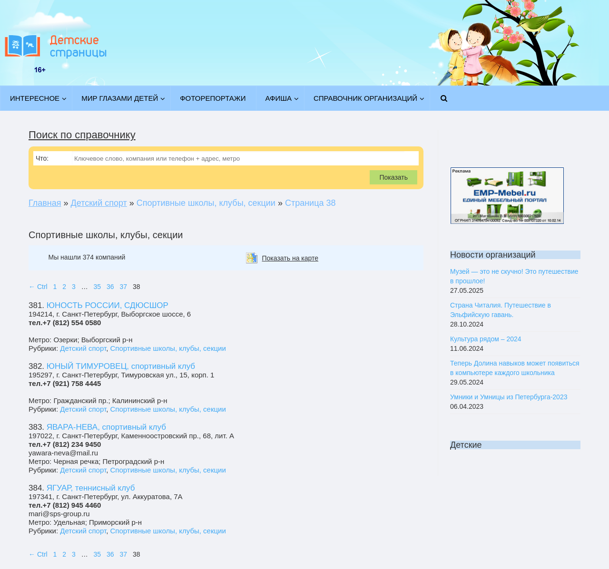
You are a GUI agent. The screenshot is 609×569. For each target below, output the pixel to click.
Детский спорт (99, 203)
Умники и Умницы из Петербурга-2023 (508, 397)
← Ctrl (38, 286)
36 (110, 286)
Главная (45, 203)
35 (97, 286)
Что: (42, 158)
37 (123, 286)
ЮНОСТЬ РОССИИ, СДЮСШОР (107, 305)
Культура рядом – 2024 (485, 339)
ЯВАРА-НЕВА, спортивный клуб (106, 427)
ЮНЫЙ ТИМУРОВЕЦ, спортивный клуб (121, 366)
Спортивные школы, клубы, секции (168, 348)
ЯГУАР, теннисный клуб (91, 487)
